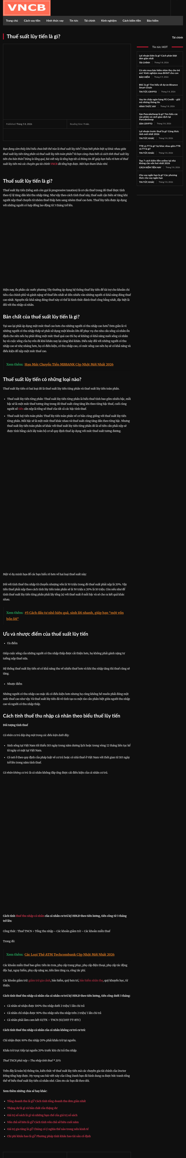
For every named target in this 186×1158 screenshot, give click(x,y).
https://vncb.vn (12, 1084)
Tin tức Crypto (147, 91)
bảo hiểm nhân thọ (91, 884)
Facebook (157, 1111)
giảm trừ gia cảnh (39, 884)
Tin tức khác (146, 137)
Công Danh (14, 1079)
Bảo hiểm (144, 76)
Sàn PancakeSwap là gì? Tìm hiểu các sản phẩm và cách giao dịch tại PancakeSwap (158, 116)
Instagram (157, 1116)
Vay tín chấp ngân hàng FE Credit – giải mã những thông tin (159, 100)
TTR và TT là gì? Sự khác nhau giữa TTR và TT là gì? (159, 146)
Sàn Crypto (145, 122)
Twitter (155, 1121)
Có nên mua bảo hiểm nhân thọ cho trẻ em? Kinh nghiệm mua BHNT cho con (159, 71)
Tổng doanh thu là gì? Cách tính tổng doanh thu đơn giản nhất (46, 1005)
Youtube (156, 1126)
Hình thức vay (146, 105)
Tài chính (177, 37)
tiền (20, 409)
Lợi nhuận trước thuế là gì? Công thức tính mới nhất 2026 (159, 132)
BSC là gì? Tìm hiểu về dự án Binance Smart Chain (158, 86)
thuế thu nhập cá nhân (30, 820)
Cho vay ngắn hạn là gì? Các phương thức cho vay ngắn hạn (158, 175)
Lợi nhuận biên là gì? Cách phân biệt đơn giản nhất (158, 57)
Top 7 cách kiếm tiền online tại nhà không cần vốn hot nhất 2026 (157, 160)
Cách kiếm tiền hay (149, 166)
